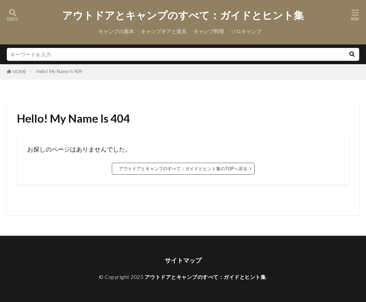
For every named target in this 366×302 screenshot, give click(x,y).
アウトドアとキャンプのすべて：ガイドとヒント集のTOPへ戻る (183, 168)
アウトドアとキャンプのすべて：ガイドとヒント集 (183, 15)
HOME (19, 71)
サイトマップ (183, 260)
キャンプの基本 (116, 31)
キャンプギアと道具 (164, 31)
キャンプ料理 (208, 31)
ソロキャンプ (246, 31)
